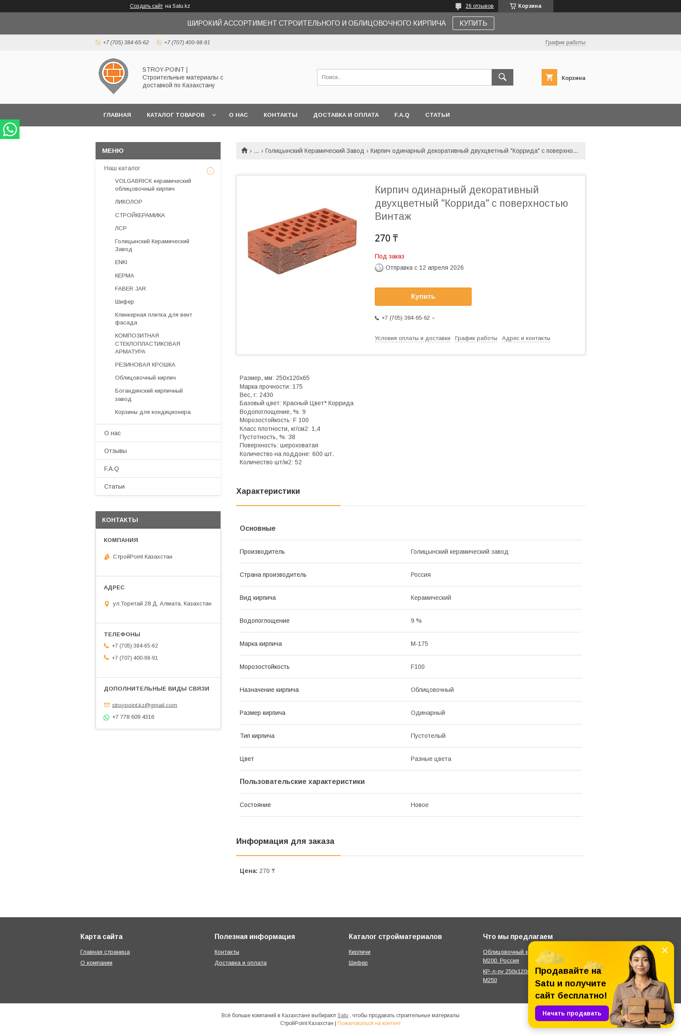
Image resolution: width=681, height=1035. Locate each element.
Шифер (124, 301)
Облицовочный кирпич (145, 377)
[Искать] (502, 77)
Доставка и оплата (346, 115)
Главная (117, 115)
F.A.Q (402, 115)
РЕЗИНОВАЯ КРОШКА (145, 364)
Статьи (437, 115)
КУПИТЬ (473, 23)
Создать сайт (146, 6)
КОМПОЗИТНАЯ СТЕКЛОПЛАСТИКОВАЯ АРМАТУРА (147, 343)
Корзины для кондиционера (153, 412)
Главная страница (105, 952)
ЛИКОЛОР (128, 201)
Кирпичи (359, 952)
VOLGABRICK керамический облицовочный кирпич (153, 185)
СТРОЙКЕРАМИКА (140, 215)
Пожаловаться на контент (369, 1023)
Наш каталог (122, 168)
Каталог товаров (176, 115)
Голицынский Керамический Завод (314, 150)
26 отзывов (480, 6)
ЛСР (121, 228)
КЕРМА (124, 275)
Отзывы (115, 450)
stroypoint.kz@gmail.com (144, 704)
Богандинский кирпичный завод (149, 394)
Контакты (281, 115)
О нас (238, 115)
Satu (342, 1015)
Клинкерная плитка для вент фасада (153, 318)
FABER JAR (130, 288)
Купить (423, 296)
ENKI (121, 262)
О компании (96, 962)
